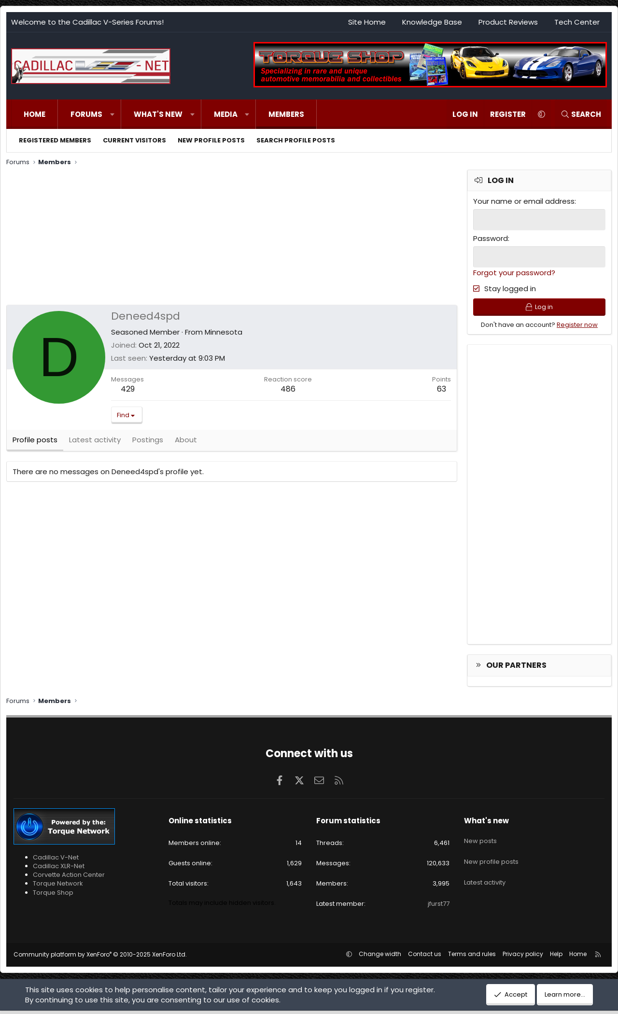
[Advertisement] (230, 237)
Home (34, 114)
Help (556, 957)
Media (226, 114)
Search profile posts (295, 140)
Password (490, 238)
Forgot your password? (514, 272)
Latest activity (485, 874)
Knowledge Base (432, 22)
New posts (480, 840)
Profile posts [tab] (35, 444)
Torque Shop (53, 895)
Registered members (55, 140)
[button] (112, 114)
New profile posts (211, 140)
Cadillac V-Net (56, 860)
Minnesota (223, 332)
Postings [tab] (147, 444)
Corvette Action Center (69, 877)
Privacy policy (523, 957)
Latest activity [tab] (95, 444)
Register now (577, 327)
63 (441, 388)
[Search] (581, 114)
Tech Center (577, 22)
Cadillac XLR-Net (58, 868)
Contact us (424, 957)
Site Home (367, 22)
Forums (86, 114)
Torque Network (58, 886)
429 (128, 388)
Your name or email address (524, 201)
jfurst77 (438, 906)
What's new (158, 114)
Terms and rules (472, 957)
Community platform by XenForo (100, 958)
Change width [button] (380, 957)
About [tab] (186, 444)
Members (286, 114)
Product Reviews (508, 22)
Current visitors (134, 140)
